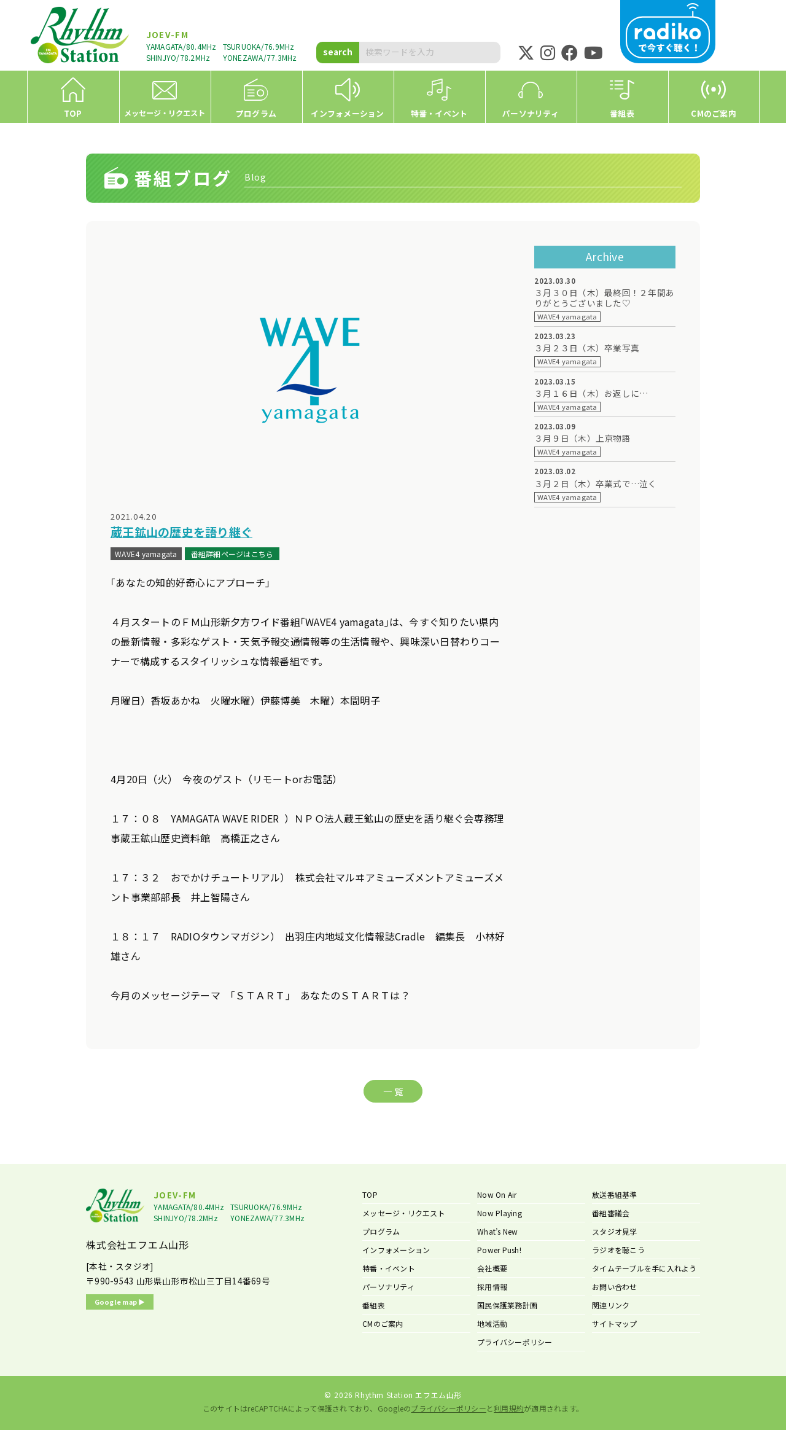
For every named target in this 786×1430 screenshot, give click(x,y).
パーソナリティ (388, 1286)
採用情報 (492, 1286)
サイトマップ (614, 1323)
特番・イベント (388, 1268)
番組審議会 (610, 1212)
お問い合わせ (614, 1286)
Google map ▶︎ (120, 1302)
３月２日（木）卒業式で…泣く (595, 484)
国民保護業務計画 (507, 1305)
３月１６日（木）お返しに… (591, 393)
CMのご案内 (382, 1323)
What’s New (497, 1231)
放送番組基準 (614, 1194)
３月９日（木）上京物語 (582, 438)
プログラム (381, 1231)
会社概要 (492, 1268)
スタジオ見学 (614, 1231)
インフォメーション (396, 1249)
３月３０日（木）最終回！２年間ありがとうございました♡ (604, 297)
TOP (370, 1194)
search (337, 51)
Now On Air (497, 1194)
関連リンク (610, 1305)
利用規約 (509, 1408)
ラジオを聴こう (618, 1249)
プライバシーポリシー (515, 1341)
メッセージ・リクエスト (403, 1212)
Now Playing (499, 1212)
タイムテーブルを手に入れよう (644, 1268)
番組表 (373, 1305)
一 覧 (393, 1091)
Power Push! (499, 1249)
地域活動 (492, 1323)
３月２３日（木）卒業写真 (586, 348)
